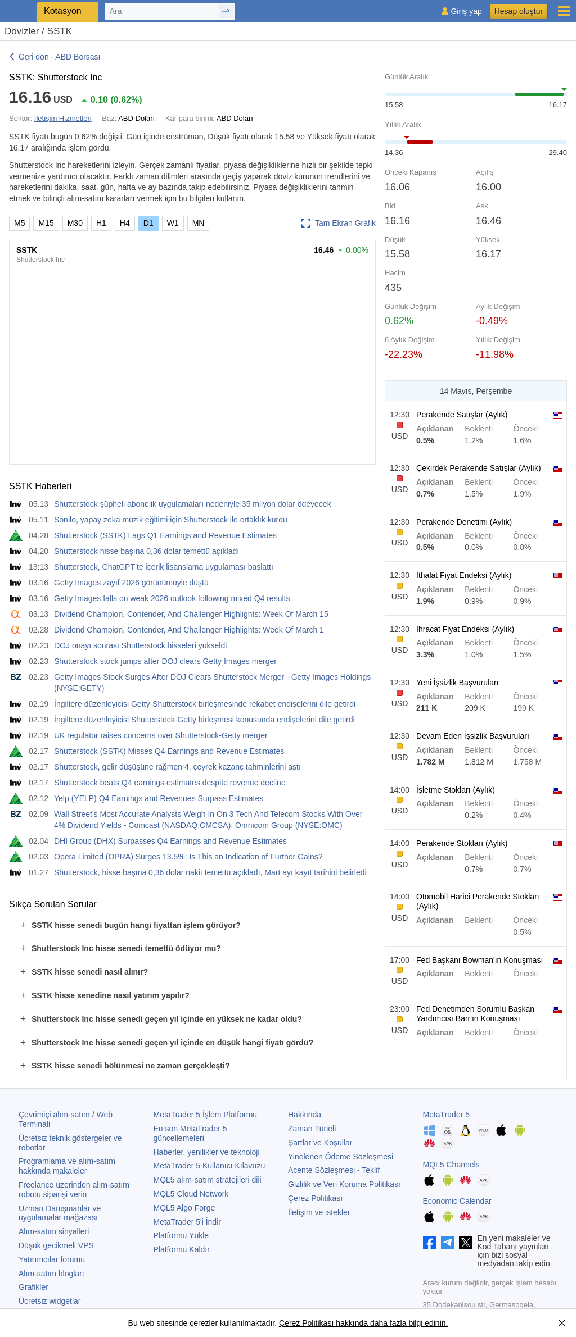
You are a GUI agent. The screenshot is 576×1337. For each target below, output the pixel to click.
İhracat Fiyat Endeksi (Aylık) (465, 629)
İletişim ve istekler (319, 1212)
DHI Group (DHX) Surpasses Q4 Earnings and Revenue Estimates (170, 840)
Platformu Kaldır (182, 1249)
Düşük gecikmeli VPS (56, 1245)
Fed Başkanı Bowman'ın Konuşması (479, 960)
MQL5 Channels (451, 1164)
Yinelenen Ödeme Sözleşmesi (340, 1156)
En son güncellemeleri (190, 1133)
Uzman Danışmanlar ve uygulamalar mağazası (60, 1213)
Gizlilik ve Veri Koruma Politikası (344, 1184)
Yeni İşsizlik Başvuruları (457, 682)
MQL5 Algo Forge (184, 1207)
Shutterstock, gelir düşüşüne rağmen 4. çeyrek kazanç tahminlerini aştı (177, 766)
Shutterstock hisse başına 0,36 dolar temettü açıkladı (146, 551)
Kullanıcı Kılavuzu (210, 1165)
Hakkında (304, 1114)
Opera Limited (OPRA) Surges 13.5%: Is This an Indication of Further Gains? (188, 856)
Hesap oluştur (518, 11)
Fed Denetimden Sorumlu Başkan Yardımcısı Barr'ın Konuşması (475, 1013)
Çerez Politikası (315, 1198)
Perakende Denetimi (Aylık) (464, 521)
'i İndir (187, 1221)
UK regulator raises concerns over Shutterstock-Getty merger (161, 735)
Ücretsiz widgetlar (49, 1301)
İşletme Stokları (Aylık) (455, 789)
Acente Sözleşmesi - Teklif (334, 1170)
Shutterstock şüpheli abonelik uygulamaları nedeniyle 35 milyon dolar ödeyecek (192, 503)
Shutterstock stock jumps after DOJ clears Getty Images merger (165, 661)
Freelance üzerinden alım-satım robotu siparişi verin (74, 1189)
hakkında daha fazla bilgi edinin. (391, 1322)
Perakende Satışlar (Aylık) (461, 414)
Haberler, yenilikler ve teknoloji (207, 1152)
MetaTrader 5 (446, 1114)
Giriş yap (466, 11)
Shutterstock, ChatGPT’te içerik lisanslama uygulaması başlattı (163, 566)
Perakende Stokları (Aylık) (461, 843)
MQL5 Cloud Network (191, 1193)
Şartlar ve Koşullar (320, 1142)
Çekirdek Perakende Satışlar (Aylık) (478, 467)
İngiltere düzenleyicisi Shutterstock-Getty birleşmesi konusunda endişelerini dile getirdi (204, 719)
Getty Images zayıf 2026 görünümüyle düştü (131, 582)
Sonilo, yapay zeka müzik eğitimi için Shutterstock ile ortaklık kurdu (170, 519)
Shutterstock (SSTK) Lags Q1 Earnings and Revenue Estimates (165, 535)
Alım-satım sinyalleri (54, 1231)
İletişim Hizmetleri (63, 118)
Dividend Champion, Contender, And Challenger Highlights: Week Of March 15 (191, 614)
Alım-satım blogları (51, 1273)
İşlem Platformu (206, 1114)
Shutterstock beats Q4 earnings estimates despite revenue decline (170, 782)
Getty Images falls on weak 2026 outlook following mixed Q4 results (172, 598)
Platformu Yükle (181, 1235)
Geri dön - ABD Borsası (60, 56)
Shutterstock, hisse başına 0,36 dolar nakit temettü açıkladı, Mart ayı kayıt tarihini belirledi (210, 872)
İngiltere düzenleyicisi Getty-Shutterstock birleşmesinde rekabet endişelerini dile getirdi (205, 703)
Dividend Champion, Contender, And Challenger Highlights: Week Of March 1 (189, 629)
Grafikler (33, 1287)
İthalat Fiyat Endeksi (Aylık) (463, 575)
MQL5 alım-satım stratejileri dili (208, 1179)
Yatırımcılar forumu (52, 1259)
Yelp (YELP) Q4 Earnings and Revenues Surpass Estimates (158, 798)
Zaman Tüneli (312, 1128)
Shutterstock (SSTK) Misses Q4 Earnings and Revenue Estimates (169, 751)
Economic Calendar (457, 1201)
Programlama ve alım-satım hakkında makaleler (67, 1166)
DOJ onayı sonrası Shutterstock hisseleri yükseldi (140, 645)
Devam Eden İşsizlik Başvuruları (472, 735)
